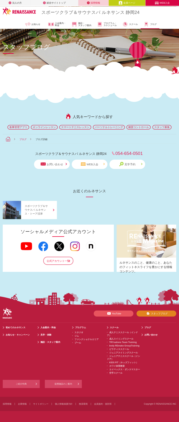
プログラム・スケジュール (107, 24)
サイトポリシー (41, 404)
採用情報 (93, 2)
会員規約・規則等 (103, 404)
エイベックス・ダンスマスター (124, 369)
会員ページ (127, 3)
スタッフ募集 (162, 127)
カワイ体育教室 (117, 366)
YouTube (113, 313)
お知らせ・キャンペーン (18, 335)
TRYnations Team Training (123, 342)
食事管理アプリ (18, 127)
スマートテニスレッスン (75, 127)
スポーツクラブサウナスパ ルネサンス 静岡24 (90, 12)
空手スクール (115, 373)
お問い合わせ (54, 164)
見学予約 (130, 164)
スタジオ (78, 332)
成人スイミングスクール (121, 339)
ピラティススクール (119, 349)
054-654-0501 (129, 153)
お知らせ (32, 24)
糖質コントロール (138, 127)
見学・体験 (45, 335)
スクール (130, 24)
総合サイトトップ (54, 2)
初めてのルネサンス (15, 327)
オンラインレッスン (44, 127)
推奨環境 (83, 404)
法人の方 (15, 2)
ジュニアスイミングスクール (123, 352)
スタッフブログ (156, 313)
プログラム (80, 327)
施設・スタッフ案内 (81, 24)
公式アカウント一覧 (58, 260)
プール (77, 343)
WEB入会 (162, 2)
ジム (76, 336)
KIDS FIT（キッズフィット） (123, 362)
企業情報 (22, 404)
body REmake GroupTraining (124, 345)
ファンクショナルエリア (86, 339)
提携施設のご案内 (63, 384)
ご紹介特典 (21, 384)
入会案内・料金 (57, 24)
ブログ (150, 24)
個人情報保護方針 (63, 404)
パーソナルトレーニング (109, 127)
